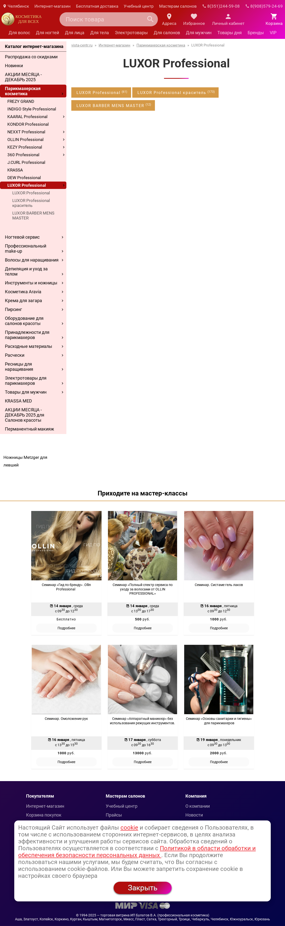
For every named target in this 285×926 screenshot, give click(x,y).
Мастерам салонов (178, 6)
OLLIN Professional (25, 139)
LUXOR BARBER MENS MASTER (33, 215)
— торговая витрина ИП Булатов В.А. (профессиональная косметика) (153, 915)
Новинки (14, 65)
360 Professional (23, 154)
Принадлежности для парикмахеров (27, 335)
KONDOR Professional (28, 124)
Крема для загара (23, 300)
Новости (194, 815)
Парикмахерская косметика (23, 91)
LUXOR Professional (26, 185)
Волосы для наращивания (32, 259)
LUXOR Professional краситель (31, 203)
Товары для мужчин (25, 392)
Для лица (74, 32)
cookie (129, 827)
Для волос (19, 32)
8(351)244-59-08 (221, 6)
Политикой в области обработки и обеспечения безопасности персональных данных (137, 852)
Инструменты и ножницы (31, 282)
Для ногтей (47, 32)
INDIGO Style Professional (31, 109)
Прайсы (114, 815)
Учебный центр (139, 6)
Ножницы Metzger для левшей (25, 461)
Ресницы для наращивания (19, 366)
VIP (273, 32)
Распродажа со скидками (31, 56)
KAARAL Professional (27, 116)
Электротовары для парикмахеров (25, 380)
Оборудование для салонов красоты (24, 321)
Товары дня (229, 32)
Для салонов (167, 32)
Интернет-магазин (52, 6)
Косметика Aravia (23, 291)
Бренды (256, 32)
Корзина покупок (43, 815)
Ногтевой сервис (22, 237)
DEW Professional (24, 177)
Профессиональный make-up (25, 248)
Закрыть (142, 887)
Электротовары (131, 32)
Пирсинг (13, 309)
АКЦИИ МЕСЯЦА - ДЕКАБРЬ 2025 (23, 77)
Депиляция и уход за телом (26, 271)
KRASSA (15, 170)
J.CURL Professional (26, 162)
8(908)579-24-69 (264, 6)
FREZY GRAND (20, 101)
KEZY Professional (24, 147)
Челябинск (15, 6)
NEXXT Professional (26, 131)
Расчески (14, 355)
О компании (197, 806)
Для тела (99, 32)
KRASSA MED (18, 400)
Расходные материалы (28, 346)
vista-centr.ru (81, 45)
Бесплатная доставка (97, 6)
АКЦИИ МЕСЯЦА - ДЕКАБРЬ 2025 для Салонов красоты (24, 415)
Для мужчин (198, 32)
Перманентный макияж (29, 429)
